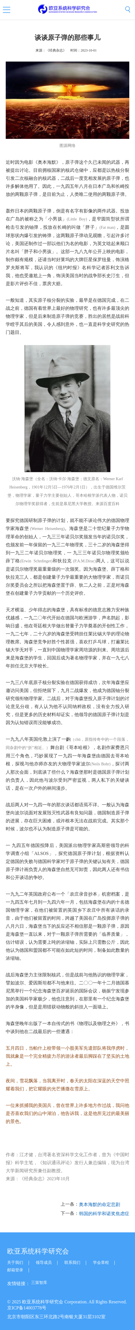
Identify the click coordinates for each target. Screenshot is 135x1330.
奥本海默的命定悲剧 (99, 1204)
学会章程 (101, 1262)
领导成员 (44, 1262)
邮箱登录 (15, 1270)
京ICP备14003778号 (26, 1307)
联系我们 (72, 1262)
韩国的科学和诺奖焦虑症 (104, 1213)
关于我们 (15, 1262)
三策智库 (39, 1282)
